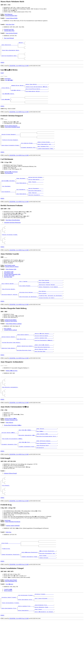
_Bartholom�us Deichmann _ (8, 191)
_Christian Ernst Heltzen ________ (28, 312)
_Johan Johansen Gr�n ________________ (47, 462)
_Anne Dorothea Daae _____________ (43, 375)
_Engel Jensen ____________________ (44, 649)
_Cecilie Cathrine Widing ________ (43, 357)
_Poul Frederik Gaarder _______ (9, 302)
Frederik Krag (6, 584)
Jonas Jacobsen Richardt (11, 33)
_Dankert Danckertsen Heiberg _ (25, 369)
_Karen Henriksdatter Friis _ (9, 648)
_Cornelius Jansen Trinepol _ (9, 635)
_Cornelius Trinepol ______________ (44, 631)
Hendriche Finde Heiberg (11, 342)
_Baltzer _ (21, 43)
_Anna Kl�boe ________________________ (47, 459)
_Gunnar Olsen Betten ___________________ (36, 88)
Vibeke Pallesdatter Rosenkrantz (12, 555)
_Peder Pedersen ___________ (35, 206)
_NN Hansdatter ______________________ (46, 477)
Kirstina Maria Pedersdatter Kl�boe (12, 453)
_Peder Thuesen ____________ (35, 193)
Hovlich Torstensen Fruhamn (10, 250)
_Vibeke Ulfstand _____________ (47, 594)
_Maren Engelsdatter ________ (26, 651)
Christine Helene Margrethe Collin (12, 291)
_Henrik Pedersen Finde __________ (43, 373)
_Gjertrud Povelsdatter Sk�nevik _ (44, 362)
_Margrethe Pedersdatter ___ (35, 203)
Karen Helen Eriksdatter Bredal (12, 133)
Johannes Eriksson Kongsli (10, 503)
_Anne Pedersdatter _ (21, 207)
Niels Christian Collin (11, 286)
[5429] (2, 76)
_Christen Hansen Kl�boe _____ (9, 460)
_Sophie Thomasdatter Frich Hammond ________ (50, 305)
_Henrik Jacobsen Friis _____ (26, 645)
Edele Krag (8, 566)
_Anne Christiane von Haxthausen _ (28, 317)
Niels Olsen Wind (10, 24)
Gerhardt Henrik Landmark (10, 351)
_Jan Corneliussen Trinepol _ (26, 632)
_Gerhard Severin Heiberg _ (8, 358)
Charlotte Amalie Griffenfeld (12, 559)
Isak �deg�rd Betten (8, 98)
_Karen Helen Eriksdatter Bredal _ (10, 155)
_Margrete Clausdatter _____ (35, 208)
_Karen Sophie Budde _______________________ (50, 300)
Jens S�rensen (9, 621)
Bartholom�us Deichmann (11, 182)
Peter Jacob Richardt (9, 38)
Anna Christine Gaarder (8, 308)
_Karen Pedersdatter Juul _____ (45, 153)
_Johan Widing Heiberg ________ (25, 356)
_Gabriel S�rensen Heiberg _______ (44, 354)
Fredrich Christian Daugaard (10, 148)
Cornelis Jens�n (8, 626)
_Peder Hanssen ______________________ (46, 456)
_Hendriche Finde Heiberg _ (8, 371)
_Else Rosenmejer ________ (8, 204)
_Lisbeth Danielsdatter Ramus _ (45, 158)
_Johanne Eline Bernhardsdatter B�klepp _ (37, 91)
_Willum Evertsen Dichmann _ (35, 187)
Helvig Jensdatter (8, 627)
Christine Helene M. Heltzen (12, 284)
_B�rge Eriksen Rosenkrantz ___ (48, 587)
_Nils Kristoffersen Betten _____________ (36, 93)
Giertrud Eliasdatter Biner (11, 15)
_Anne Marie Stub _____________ (25, 361)
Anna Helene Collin (8, 289)
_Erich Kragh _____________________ (11, 577)
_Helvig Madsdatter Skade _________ (44, 647)
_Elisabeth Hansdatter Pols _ (29, 157)
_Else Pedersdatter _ (21, 194)
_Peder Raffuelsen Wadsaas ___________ (46, 470)
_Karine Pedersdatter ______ (35, 190)
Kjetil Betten (8, 82)
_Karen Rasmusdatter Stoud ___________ (46, 472)
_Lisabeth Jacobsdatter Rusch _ (26, 476)
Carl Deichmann (6, 198)
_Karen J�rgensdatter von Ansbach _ (44, 652)
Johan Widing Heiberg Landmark (13, 344)
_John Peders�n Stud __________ (27, 471)
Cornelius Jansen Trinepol (11, 617)
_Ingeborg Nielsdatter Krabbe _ (29, 593)
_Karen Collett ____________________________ (50, 313)
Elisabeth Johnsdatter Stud (11, 447)
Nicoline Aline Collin (9, 293)
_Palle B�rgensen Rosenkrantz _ (30, 588)
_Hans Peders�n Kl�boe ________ (27, 458)
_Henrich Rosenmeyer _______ (35, 200)
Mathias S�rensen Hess (11, 394)
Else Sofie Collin (8, 294)
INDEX (2, 66)
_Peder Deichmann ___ (21, 189)
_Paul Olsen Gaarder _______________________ (50, 298)
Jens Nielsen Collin (8, 290)
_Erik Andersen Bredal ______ (29, 152)
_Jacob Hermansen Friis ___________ (44, 644)
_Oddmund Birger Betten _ (18, 89)
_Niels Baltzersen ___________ (9, 45)
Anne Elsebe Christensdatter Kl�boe (12, 467)
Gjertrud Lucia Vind (9, 29)
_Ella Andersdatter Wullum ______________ (36, 96)
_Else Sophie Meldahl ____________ (28, 304)
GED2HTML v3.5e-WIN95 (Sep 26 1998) (19, 69)
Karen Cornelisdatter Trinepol (10, 641)
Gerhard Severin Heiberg (10, 341)
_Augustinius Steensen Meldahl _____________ (50, 303)
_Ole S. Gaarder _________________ (28, 299)
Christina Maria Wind (9, 30)
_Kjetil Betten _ (5, 92)
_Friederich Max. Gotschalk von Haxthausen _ (50, 316)
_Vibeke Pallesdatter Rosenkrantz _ (11, 591)
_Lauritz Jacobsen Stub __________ (43, 360)
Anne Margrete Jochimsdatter (10, 413)
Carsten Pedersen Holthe (11, 18)
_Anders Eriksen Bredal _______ (45, 151)
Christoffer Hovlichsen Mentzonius (12, 236)
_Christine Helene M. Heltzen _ (9, 315)
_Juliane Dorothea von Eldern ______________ (50, 319)
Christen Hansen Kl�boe (11, 446)
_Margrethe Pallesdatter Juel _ (47, 589)
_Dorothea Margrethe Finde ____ (25, 374)
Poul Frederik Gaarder (10, 282)
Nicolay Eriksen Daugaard (11, 132)
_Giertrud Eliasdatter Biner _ (9, 58)
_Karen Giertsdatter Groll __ (26, 638)
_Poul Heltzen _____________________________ (50, 311)
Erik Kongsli (6, 517)
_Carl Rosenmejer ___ (21, 202)
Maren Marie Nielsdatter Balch (10, 52)
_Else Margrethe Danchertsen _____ (43, 370)
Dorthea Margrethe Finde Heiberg (11, 365)
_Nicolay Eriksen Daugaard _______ (10, 141)
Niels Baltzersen (8, 14)
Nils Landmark (7, 349)
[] (2, 115)
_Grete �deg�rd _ (6, 105)
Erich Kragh (7, 554)
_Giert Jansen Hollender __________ (44, 636)
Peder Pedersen (9, 450)
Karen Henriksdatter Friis (11, 618)
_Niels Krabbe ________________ (47, 592)
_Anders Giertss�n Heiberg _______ (44, 367)
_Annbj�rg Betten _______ (18, 94)
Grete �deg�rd (9, 83)
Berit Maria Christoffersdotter (13, 233)
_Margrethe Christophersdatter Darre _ (46, 464)
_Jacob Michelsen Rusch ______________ (46, 475)
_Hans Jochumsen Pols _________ (45, 156)
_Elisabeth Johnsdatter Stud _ (9, 473)
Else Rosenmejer (9, 183)
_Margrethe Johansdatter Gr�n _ (27, 463)
